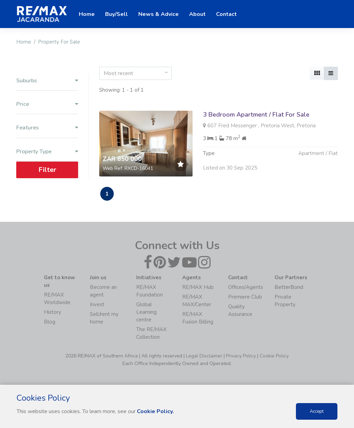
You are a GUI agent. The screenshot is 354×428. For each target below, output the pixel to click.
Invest (97, 304)
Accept (317, 411)
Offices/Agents (245, 287)
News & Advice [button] (158, 14)
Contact (226, 14)
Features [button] (47, 128)
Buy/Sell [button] (116, 14)
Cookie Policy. (155, 411)
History (52, 312)
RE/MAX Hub (198, 287)
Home (23, 41)
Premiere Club (245, 296)
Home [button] (87, 14)
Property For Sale (59, 41)
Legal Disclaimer (204, 356)
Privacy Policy (241, 356)
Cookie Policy (274, 356)
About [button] (197, 14)
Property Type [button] (47, 151)
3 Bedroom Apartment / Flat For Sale (256, 114)
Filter (47, 169)
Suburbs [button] (47, 81)
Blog (49, 321)
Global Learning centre (146, 312)
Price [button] (47, 104)
